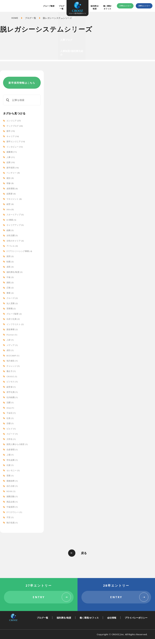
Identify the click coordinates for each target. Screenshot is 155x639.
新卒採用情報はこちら (21, 82)
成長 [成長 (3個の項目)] (10, 266)
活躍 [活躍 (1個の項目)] (10, 402)
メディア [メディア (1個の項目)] (12, 345)
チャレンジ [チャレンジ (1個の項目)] (13, 366)
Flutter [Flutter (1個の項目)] (12, 334)
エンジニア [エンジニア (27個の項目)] (14, 120)
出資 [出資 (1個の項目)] (10, 465)
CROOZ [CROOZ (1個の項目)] (12, 376)
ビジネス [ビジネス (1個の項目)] (12, 381)
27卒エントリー (125, 6)
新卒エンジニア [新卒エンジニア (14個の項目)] (16, 141)
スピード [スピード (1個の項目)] (12, 433)
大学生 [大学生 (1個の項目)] (11, 439)
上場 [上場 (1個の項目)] (10, 454)
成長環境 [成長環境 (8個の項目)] (12, 188)
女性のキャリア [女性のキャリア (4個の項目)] (15, 240)
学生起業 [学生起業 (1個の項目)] (12, 460)
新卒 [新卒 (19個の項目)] (11, 131)
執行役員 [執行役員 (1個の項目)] (12, 522)
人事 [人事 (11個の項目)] (11, 157)
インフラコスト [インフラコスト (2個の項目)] (15, 324)
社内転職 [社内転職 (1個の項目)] (12, 397)
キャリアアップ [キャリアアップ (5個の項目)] (15, 225)
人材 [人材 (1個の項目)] (10, 339)
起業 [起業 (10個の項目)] (11, 162)
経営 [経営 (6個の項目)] (10, 204)
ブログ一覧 (61, 7)
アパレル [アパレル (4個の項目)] (12, 246)
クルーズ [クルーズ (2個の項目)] (12, 298)
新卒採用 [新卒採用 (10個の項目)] (13, 167)
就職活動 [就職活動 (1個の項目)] (12, 496)
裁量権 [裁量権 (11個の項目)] (12, 152)
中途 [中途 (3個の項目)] (10, 277)
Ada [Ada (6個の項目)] (10, 209)
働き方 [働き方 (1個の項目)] (11, 371)
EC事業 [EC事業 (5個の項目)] (11, 219)
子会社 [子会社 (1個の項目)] (11, 413)
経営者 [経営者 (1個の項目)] (11, 387)
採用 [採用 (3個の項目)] (10, 256)
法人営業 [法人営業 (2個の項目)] (12, 303)
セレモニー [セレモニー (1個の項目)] (13, 470)
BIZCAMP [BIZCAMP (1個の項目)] (13, 355)
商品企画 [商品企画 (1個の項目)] (12, 501)
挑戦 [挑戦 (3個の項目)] (10, 282)
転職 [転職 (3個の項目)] (10, 261)
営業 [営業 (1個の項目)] (10, 475)
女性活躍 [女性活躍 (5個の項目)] (12, 235)
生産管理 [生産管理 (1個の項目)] (12, 449)
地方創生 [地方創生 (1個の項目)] (12, 360)
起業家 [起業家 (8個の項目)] (11, 193)
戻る (84, 553)
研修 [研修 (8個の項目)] (10, 183)
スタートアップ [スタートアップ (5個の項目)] (15, 214)
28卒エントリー (144, 6)
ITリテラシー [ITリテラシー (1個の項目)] (14, 512)
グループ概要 (48, 6)
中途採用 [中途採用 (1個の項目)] (12, 507)
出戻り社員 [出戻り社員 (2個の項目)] (13, 319)
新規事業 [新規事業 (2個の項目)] (12, 329)
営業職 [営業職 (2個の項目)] (11, 308)
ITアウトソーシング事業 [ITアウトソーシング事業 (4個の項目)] (19, 251)
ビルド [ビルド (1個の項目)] (11, 428)
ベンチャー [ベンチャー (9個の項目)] (13, 172)
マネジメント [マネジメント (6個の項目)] (14, 199)
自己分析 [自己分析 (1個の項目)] (12, 486)
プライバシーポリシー (136, 617)
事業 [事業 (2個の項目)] (10, 293)
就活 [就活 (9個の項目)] (10, 178)
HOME (14, 17)
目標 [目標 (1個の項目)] (10, 423)
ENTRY (39, 597)
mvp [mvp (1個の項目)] (10, 407)
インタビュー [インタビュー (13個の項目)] (15, 146)
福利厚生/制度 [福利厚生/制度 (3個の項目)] (15, 272)
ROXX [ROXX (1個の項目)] (11, 491)
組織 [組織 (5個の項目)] (10, 230)
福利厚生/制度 (95, 7)
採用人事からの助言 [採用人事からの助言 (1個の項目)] (17, 444)
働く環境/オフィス (107, 7)
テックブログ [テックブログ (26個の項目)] (15, 126)
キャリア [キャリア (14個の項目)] (13, 136)
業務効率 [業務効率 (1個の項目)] (12, 481)
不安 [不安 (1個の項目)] (10, 517)
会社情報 (111, 617)
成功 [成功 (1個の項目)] (10, 350)
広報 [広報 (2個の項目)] (10, 287)
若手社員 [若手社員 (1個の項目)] (12, 392)
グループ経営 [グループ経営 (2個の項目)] (14, 313)
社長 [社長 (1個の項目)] (10, 418)
